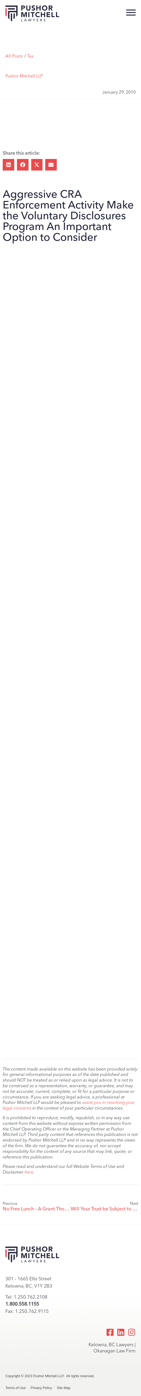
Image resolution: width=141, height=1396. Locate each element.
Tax (30, 56)
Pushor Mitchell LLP (24, 76)
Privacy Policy (41, 1388)
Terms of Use (15, 1388)
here (28, 1172)
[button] (8, 165)
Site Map (63, 1388)
